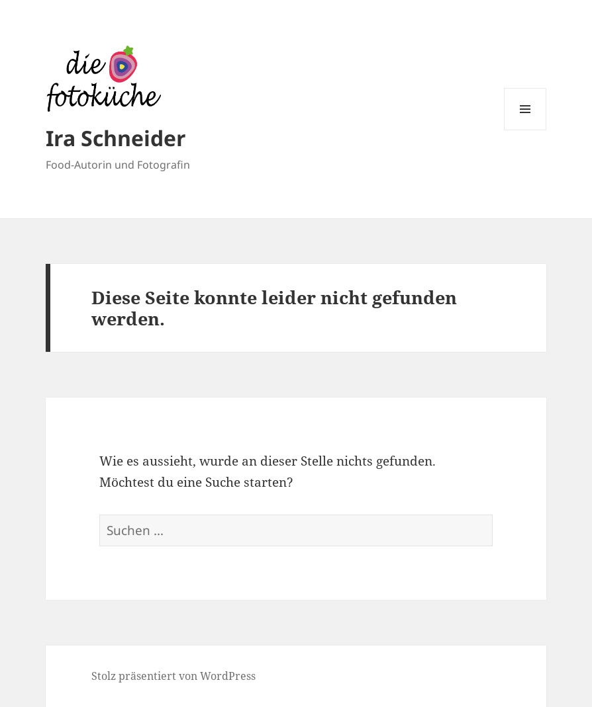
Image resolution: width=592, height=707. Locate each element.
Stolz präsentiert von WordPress (173, 676)
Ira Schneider (116, 138)
